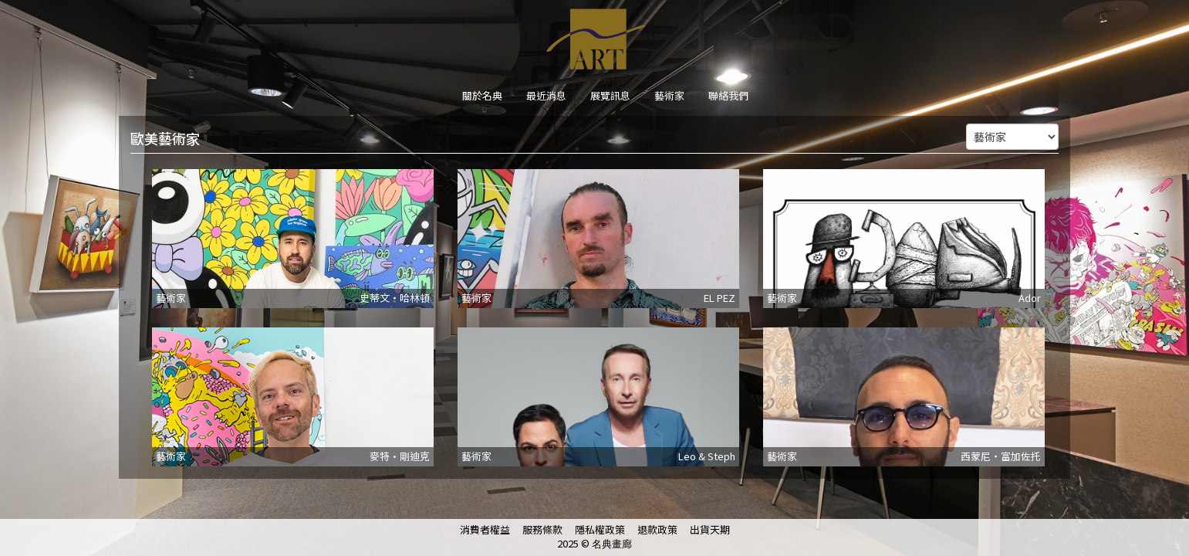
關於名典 (482, 95)
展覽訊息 (610, 95)
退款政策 (657, 529)
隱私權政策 (600, 529)
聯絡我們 (728, 95)
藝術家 (669, 95)
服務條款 (542, 529)
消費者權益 (485, 529)
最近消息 (546, 95)
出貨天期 (710, 529)
